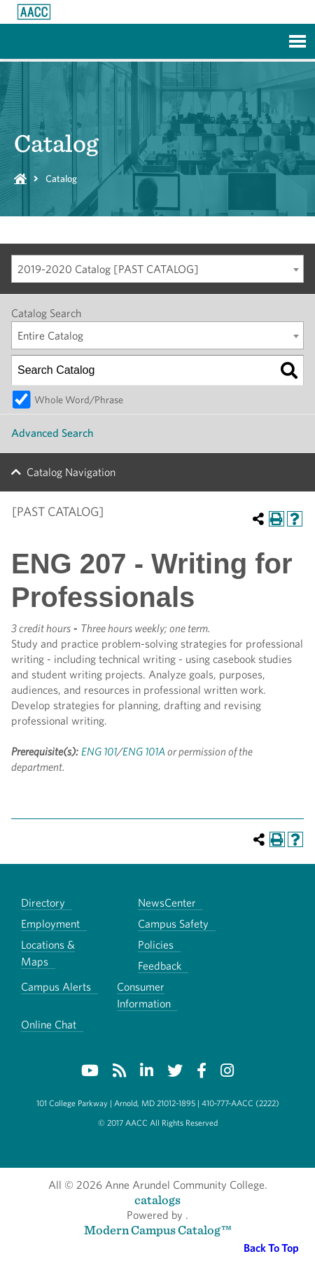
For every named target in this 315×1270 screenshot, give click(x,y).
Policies (156, 944)
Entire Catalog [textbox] (50, 335)
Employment (50, 923)
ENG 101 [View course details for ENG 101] (99, 751)
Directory (43, 902)
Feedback (159, 965)
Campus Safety (173, 923)
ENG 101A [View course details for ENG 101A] (143, 751)
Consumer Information (144, 995)
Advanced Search (52, 433)
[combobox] (157, 269)
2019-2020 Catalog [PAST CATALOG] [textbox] (108, 269)
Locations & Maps (48, 953)
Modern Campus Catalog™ (158, 1229)
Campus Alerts (56, 986)
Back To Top (271, 1248)
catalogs (157, 1199)
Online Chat (48, 1024)
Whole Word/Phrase (78, 399)
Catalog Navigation (71, 472)
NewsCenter (167, 902)
